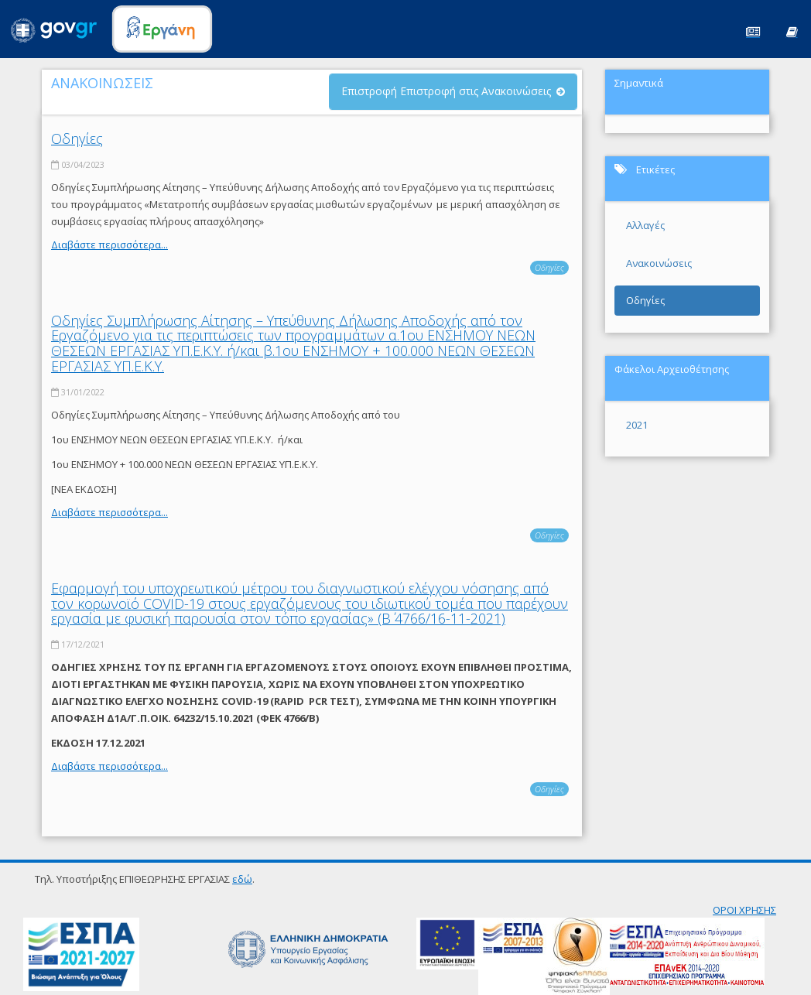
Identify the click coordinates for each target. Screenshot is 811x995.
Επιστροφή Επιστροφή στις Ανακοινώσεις (446, 91)
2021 (637, 425)
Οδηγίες (77, 138)
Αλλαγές (645, 225)
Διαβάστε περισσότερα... (109, 244)
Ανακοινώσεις (659, 263)
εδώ (242, 879)
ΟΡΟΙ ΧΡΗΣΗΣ (744, 910)
